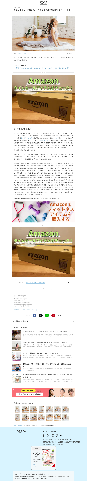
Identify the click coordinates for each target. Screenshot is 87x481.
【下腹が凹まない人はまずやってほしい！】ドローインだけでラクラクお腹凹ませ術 (42, 68)
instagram (31, 436)
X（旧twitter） (41, 316)
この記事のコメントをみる (20, 322)
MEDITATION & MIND (40, 440)
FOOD (33, 443)
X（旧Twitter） (27, 436)
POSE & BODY (26, 440)
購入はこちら (67, 450)
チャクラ (56, 138)
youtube (40, 436)
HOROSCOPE (26, 446)
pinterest (35, 436)
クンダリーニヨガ (26, 138)
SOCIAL (51, 440)
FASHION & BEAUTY (43, 443)
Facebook (34, 316)
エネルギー (17, 310)
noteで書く (59, 316)
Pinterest (53, 316)
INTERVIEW (26, 443)
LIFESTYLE (54, 443)
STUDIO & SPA (37, 446)
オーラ (34, 310)
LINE (47, 316)
